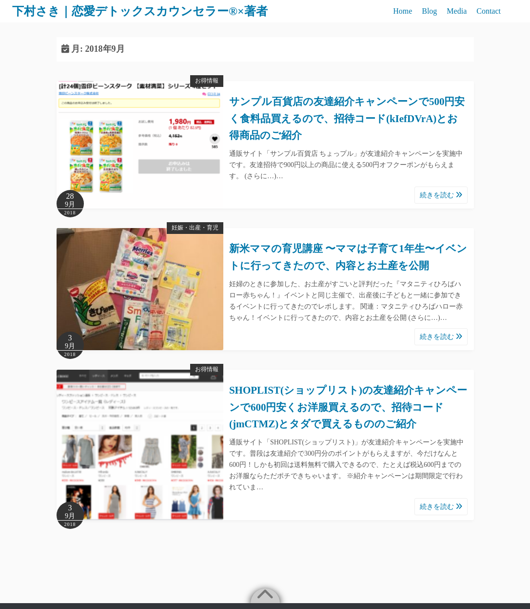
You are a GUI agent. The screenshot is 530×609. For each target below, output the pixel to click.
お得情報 (206, 80)
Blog (429, 11)
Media (457, 11)
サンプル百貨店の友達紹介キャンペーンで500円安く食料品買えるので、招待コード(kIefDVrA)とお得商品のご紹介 (347, 118)
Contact (488, 11)
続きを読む (441, 195)
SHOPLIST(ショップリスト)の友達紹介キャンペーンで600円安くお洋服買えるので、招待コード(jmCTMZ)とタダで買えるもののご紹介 (348, 407)
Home (402, 11)
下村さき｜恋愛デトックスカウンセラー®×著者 (140, 11)
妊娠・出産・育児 (195, 227)
